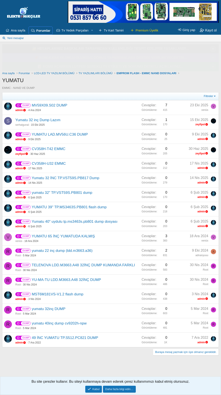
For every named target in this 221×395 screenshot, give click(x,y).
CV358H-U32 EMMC (49, 163)
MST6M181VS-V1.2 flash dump (57, 294)
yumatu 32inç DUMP (48, 309)
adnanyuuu (202, 255)
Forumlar (43, 30)
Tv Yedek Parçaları (75, 30)
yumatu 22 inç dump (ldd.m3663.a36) (62, 251)
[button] (92, 30)
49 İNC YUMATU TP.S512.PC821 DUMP (65, 338)
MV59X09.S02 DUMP (49, 105)
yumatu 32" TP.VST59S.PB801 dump (62, 193)
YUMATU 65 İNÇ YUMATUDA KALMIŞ (63, 236)
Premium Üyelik (147, 30)
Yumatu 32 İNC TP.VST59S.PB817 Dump (65, 178)
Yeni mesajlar (15, 38)
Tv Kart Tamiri (114, 30)
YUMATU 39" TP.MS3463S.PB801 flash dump (69, 207)
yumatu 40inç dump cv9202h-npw (59, 323)
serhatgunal (22, 124)
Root (18, 255)
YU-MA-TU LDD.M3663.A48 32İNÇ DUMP (66, 280)
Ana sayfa (18, 30)
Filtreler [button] (208, 96)
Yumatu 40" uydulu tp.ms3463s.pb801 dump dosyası (74, 221)
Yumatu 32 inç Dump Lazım (37, 120)
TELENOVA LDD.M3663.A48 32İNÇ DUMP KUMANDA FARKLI (83, 265)
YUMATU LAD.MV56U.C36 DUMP (60, 134)
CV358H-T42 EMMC (48, 149)
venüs (204, 109)
